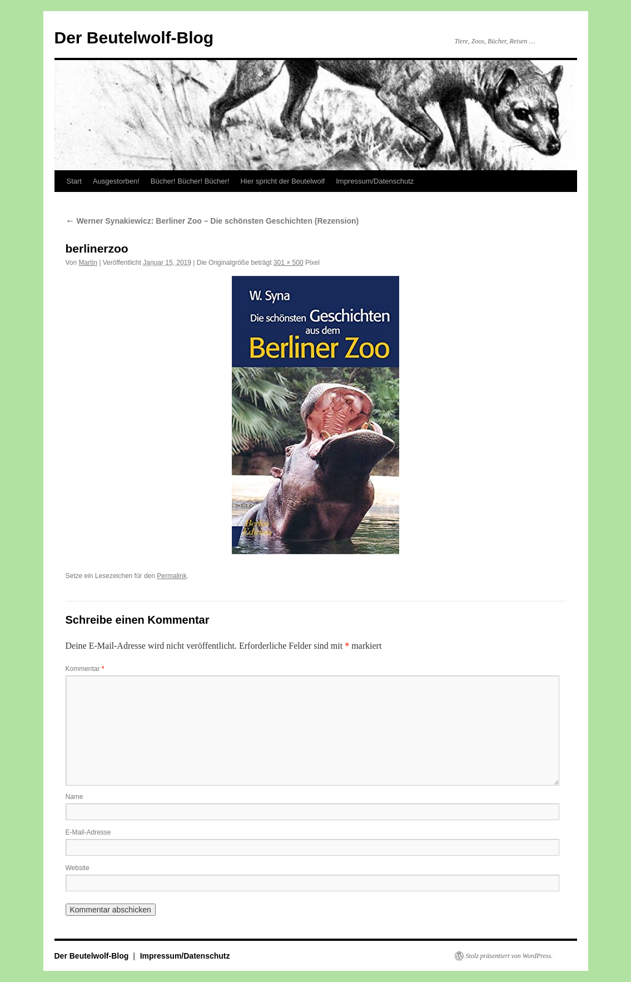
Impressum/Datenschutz (375, 181)
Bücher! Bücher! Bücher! (190, 181)
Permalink (171, 576)
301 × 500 (289, 263)
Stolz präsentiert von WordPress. (509, 956)
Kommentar (85, 669)
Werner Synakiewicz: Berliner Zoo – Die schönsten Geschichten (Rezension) (212, 220)
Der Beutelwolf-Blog (134, 37)
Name (74, 797)
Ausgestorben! (116, 181)
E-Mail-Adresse (88, 832)
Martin (88, 263)
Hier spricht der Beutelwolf (282, 181)
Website (78, 868)
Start (74, 181)
